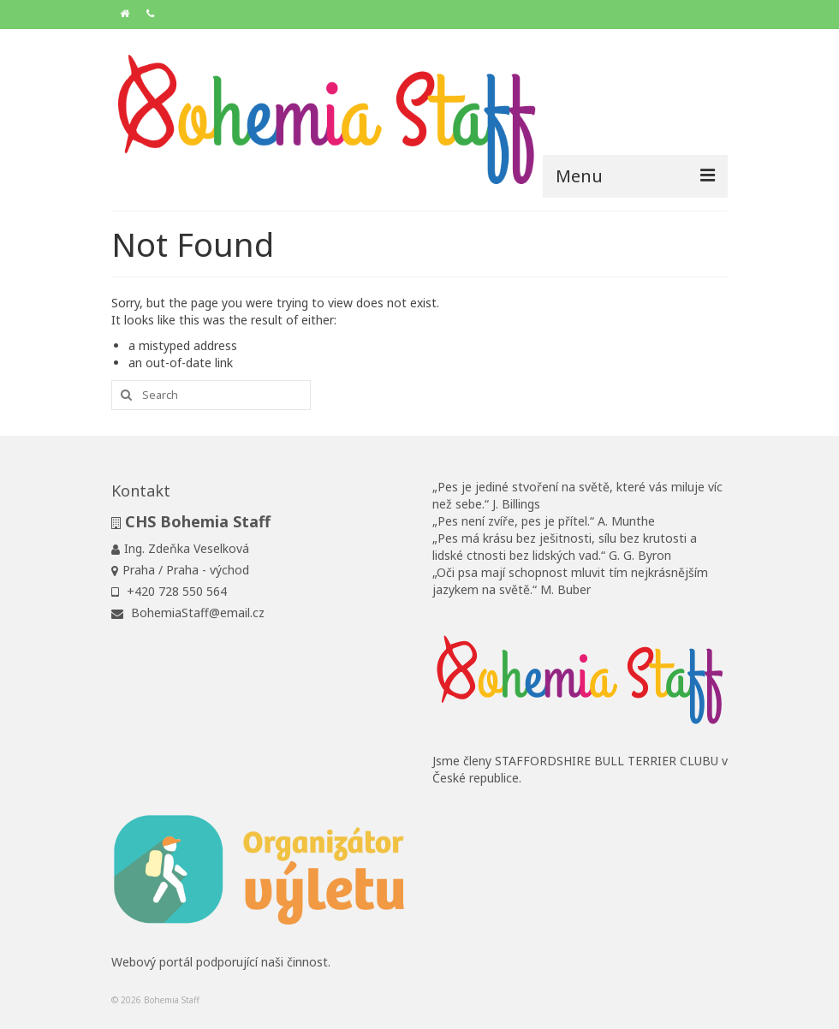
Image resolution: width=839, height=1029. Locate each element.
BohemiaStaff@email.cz (188, 612)
